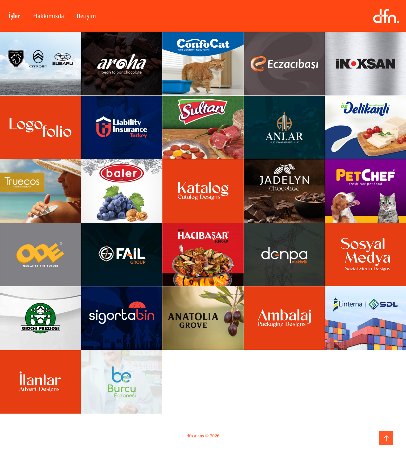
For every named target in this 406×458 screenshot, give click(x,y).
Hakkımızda (48, 15)
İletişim (86, 15)
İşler (14, 15)
